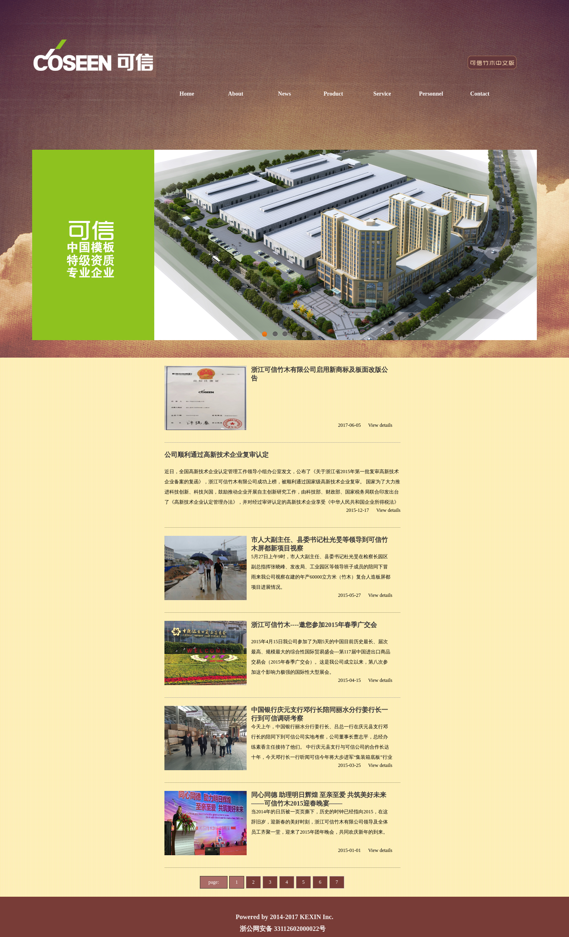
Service (382, 94)
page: (213, 882)
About (235, 94)
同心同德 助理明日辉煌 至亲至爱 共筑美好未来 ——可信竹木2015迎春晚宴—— (318, 799)
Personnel (431, 94)
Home (186, 94)
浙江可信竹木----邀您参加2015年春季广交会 (314, 624)
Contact (479, 94)
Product (333, 94)
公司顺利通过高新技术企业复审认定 (216, 454)
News (284, 94)
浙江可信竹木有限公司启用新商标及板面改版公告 (319, 374)
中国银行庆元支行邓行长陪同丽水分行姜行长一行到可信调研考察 (319, 714)
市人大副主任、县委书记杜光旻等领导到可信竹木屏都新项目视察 (319, 544)
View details (380, 425)
